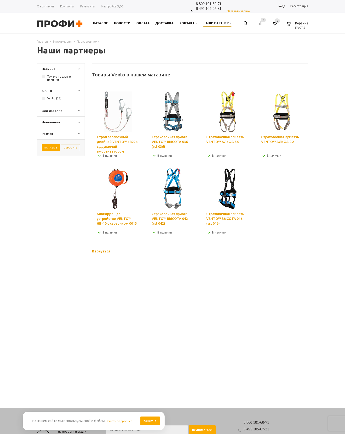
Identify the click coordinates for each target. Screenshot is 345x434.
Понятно (150, 421)
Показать (51, 147)
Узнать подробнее (121, 421)
